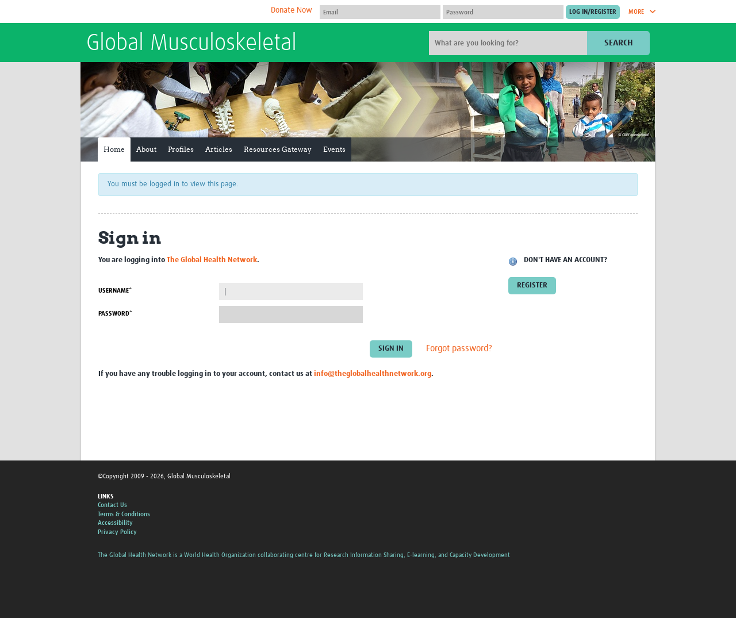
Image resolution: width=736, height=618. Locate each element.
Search (618, 43)
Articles (218, 149)
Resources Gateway (278, 149)
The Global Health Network (172, 12)
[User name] (380, 12)
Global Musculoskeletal (191, 43)
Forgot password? (459, 349)
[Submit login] (593, 12)
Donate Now (291, 10)
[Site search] (509, 43)
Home (114, 149)
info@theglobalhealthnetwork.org (372, 374)
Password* (115, 313)
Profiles (181, 149)
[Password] (503, 12)
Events (334, 149)
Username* (115, 290)
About (146, 149)
